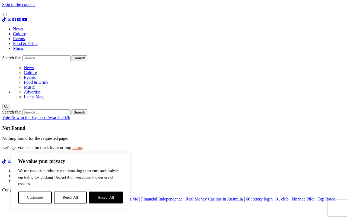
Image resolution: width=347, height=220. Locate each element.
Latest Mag (33, 97)
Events (30, 77)
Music (29, 87)
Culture (30, 72)
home (77, 147)
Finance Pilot (303, 199)
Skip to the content (18, 4)
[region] (70, 180)
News (29, 67)
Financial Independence (161, 199)
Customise (35, 197)
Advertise (32, 92)
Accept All (106, 197)
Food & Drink (36, 82)
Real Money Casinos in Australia (214, 199)
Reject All (70, 197)
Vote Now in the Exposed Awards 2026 (36, 117)
